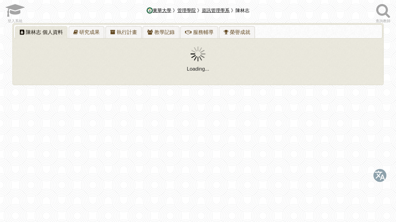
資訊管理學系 (216, 10)
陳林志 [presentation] (41, 32)
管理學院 (186, 10)
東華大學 (159, 10)
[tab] (41, 32)
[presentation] (86, 32)
